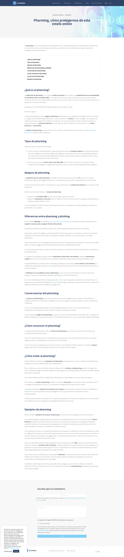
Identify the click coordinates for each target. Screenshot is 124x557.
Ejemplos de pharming (34, 79)
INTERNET (68, 15)
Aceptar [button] (16, 551)
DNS (49, 266)
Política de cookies (71, 550)
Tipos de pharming (33, 62)
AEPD (31, 391)
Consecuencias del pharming (36, 71)
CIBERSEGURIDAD (58, 15)
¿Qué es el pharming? (34, 59)
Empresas (67, 3)
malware (60, 280)
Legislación (56, 3)
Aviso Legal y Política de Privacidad (56, 550)
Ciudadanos (78, 3)
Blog (106, 3)
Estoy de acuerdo (45, 523)
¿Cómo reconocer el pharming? (37, 73)
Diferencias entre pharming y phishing (39, 68)
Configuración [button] (8, 551)
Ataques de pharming (34, 65)
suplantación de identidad (61, 221)
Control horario (96, 3)
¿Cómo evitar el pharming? (35, 76)
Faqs (87, 3)
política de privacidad (70, 498)
